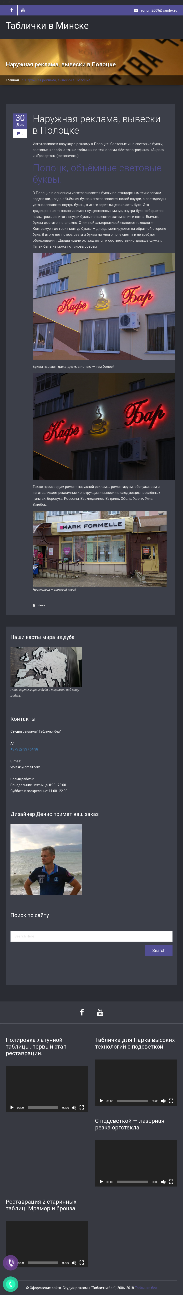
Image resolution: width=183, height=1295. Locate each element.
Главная (12, 80)
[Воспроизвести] (12, 1107)
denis (39, 605)
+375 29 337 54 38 (24, 749)
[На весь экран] (81, 1107)
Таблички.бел (146, 1288)
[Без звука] (74, 1107)
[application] (47, 1089)
